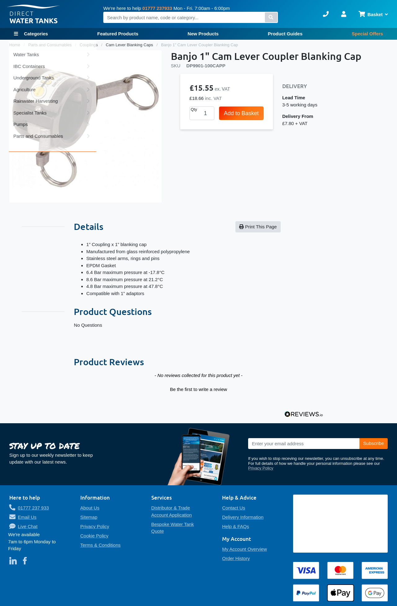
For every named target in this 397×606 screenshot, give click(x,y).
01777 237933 (157, 8)
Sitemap (88, 517)
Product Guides (285, 33)
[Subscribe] (373, 443)
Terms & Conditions (100, 545)
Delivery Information (242, 517)
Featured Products (117, 33)
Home (15, 45)
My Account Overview (244, 549)
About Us (90, 507)
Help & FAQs (235, 526)
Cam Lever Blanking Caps (130, 45)
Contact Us (233, 507)
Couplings (89, 45)
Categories (35, 33)
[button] (198, 388)
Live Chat (28, 526)
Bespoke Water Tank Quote (172, 528)
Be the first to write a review (198, 389)
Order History (236, 558)
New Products (203, 33)
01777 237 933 (33, 507)
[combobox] (190, 17)
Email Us (27, 517)
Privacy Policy (260, 468)
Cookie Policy (94, 535)
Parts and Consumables (50, 45)
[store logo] (33, 14)
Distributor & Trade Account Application (171, 511)
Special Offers (367, 33)
